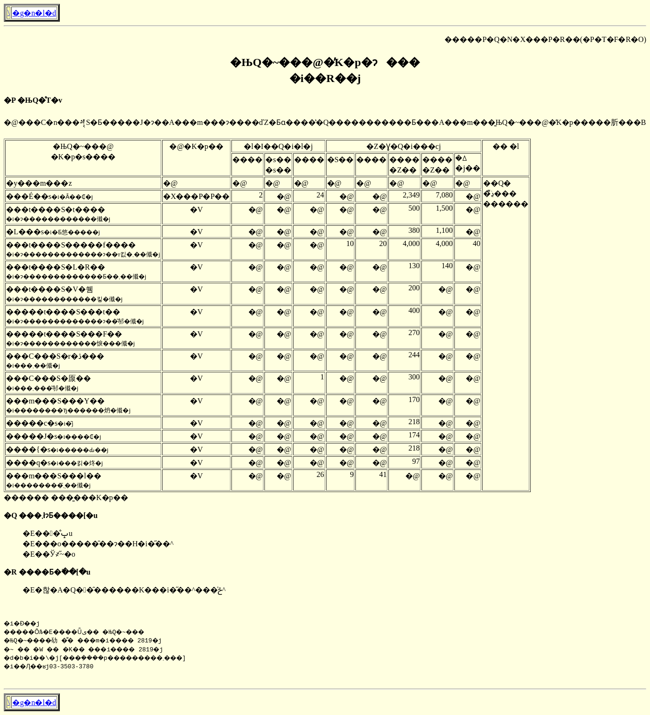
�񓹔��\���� (8, 12)
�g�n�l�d (34, 13)
